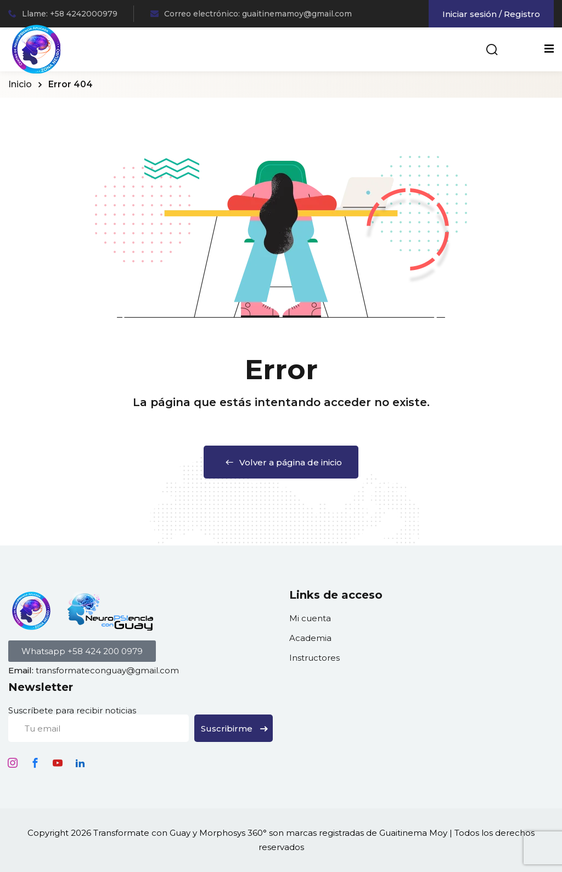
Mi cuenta (310, 618)
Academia (310, 638)
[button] (82, 651)
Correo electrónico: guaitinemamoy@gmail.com (251, 14)
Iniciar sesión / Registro (491, 14)
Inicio (20, 84)
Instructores (314, 657)
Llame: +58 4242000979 (62, 14)
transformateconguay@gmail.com (107, 670)
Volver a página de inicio (281, 462)
